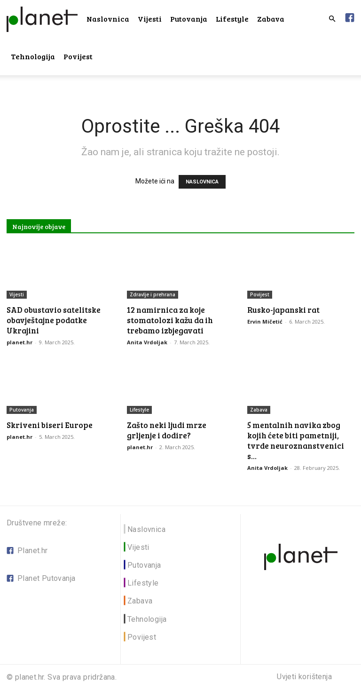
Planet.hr (32, 550)
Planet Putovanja (46, 578)
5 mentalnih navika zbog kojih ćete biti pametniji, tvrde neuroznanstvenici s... (295, 440)
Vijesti (150, 19)
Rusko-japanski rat (283, 309)
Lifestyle (232, 19)
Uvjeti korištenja (304, 677)
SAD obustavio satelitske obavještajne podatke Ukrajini (54, 320)
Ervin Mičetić (265, 321)
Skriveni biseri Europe (50, 425)
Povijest (78, 56)
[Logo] (42, 19)
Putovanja (188, 19)
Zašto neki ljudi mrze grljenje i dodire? (166, 430)
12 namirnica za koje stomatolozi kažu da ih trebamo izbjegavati (170, 320)
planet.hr (19, 342)
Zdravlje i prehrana (152, 294)
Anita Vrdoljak (147, 342)
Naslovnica (107, 19)
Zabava (270, 19)
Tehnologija (33, 56)
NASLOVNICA (202, 182)
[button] (332, 19)
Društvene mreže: (37, 522)
